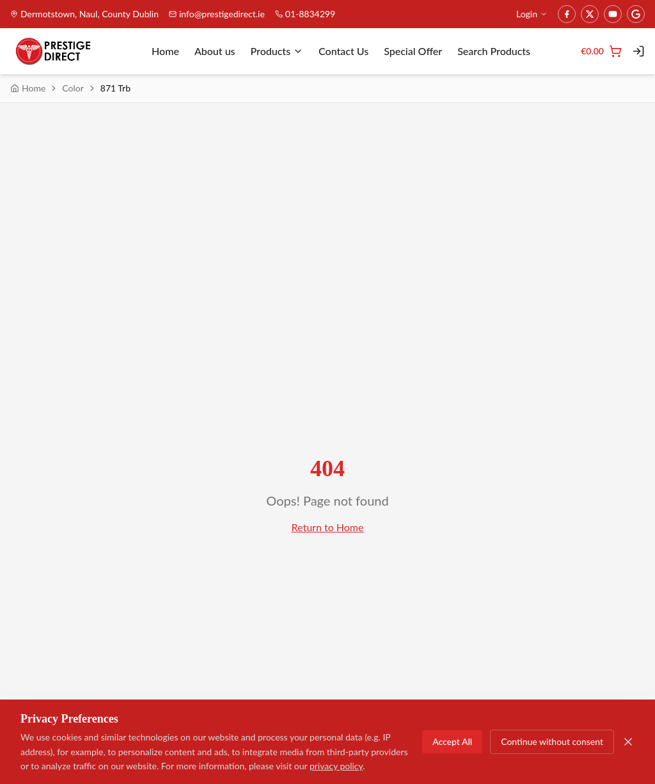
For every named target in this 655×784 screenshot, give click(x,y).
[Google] (636, 14)
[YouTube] (613, 14)
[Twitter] (590, 14)
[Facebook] (567, 14)
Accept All (452, 742)
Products (277, 51)
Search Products (493, 51)
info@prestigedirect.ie (217, 13)
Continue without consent (552, 742)
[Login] (638, 51)
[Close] (628, 742)
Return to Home (328, 527)
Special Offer (413, 51)
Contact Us (343, 51)
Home (165, 51)
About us (214, 51)
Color (73, 88)
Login (532, 13)
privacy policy (336, 766)
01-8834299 (305, 13)
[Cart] (601, 51)
